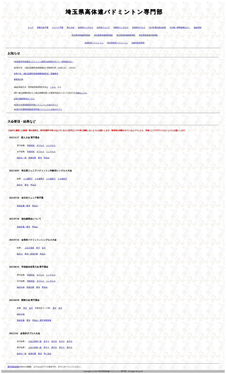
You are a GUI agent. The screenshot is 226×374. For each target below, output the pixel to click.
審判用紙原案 (13, 367)
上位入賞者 (29, 248)
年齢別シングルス (121, 27)
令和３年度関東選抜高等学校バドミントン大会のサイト (38, 109)
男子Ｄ (69, 347)
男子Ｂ (54, 347)
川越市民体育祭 (138, 43)
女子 (44, 248)
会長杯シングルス (85, 27)
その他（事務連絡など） (180, 27)
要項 (40, 158)
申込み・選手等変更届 (41, 320)
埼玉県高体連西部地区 (103, 35)
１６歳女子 (62, 179)
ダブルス (40, 145)
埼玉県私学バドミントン (117, 43)
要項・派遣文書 (31, 254)
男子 (38, 248)
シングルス (51, 145)
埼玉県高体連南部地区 (125, 35)
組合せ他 (20, 287)
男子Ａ (46, 347)
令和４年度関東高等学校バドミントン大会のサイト (36, 105)
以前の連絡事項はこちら (24, 99)
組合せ (20, 185)
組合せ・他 (21, 158)
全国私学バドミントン (94, 43)
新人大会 (70, 27)
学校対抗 (31, 145)
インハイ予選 (57, 27)
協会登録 (197, 27)
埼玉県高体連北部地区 (148, 35)
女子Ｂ (54, 341)
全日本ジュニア (103, 27)
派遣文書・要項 (23, 206)
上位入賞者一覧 (35, 341)
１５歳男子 (28, 179)
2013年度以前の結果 (157, 27)
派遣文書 (32, 158)
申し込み (47, 353)
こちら (53, 87)
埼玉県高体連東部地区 (81, 35)
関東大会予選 (42, 27)
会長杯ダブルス (138, 27)
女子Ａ (46, 341)
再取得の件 (18, 79)
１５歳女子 (51, 179)
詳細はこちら (81, 93)
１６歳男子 (39, 179)
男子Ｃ (62, 347)
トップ (30, 27)
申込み (46, 158)
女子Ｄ (69, 341)
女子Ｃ (62, 341)
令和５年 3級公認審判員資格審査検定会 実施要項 (36, 74)
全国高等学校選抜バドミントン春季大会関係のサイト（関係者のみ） (44, 62)
